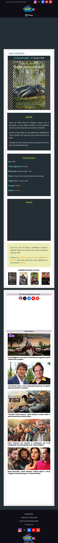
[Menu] (29, 15)
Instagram (29, 257)
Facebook (21, 257)
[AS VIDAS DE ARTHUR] (12, 278)
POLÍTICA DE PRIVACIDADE (29, 521)
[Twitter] (39, 1)
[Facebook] (42, 1)
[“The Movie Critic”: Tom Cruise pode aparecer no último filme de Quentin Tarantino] (29, 375)
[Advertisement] (29, 34)
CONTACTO (29, 524)
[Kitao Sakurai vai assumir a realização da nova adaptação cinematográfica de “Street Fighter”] (29, 432)
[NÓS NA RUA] (35, 278)
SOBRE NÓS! (29, 514)
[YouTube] (46, 1)
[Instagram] (35, 1)
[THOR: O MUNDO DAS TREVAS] (23, 278)
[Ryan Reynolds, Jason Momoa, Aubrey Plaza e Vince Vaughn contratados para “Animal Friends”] (29, 461)
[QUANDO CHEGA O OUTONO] (46, 278)
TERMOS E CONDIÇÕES (29, 517)
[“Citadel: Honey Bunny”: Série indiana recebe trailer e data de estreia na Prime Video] (29, 403)
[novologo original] (29, 8)
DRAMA (17, 190)
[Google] (50, 1)
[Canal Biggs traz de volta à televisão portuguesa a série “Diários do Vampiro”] (29, 346)
